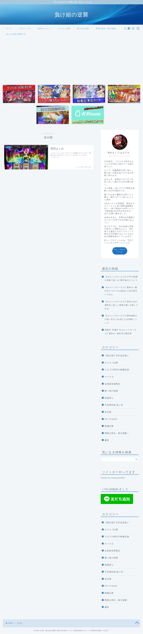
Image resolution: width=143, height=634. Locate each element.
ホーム (9, 29)
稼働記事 (109, 426)
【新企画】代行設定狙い (117, 356)
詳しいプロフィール (119, 251)
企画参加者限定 (112, 384)
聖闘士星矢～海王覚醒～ (106, 29)
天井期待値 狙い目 (114, 405)
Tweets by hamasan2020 (113, 478)
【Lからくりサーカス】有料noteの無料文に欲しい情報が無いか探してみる (121, 305)
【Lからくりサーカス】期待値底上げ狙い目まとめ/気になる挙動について (121, 319)
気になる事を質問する (16, 34)
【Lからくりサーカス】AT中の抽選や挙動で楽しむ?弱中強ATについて (121, 279)
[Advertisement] (71, 58)
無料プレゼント (45, 29)
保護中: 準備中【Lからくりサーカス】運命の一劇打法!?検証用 (120, 332)
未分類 (108, 412)
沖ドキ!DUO (111, 419)
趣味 (107, 440)
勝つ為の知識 (83, 29)
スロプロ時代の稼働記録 (117, 370)
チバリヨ (109, 377)
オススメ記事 (64, 29)
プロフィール (25, 29)
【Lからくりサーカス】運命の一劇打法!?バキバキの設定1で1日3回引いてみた (121, 291)
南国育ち (109, 398)
